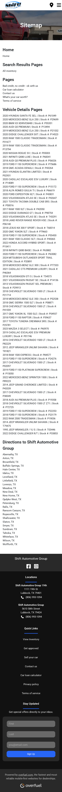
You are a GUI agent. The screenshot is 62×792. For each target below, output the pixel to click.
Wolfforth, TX (10, 544)
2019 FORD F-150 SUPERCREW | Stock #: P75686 (29, 164)
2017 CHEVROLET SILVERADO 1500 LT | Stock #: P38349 (30, 394)
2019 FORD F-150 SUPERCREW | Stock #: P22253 (29, 411)
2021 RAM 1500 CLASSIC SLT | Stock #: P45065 (29, 239)
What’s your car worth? (15, 97)
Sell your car (31, 657)
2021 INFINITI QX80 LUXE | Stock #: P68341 (27, 156)
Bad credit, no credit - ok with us (20, 85)
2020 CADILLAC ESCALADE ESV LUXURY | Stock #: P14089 (30, 181)
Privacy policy (31, 684)
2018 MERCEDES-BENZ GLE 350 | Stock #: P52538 (30, 298)
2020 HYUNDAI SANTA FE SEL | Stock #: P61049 (29, 115)
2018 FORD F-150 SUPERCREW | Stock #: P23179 (29, 414)
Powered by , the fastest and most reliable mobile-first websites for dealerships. (31, 779)
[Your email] (31, 745)
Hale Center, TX (11, 469)
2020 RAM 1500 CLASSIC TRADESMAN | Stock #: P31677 (30, 140)
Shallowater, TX (11, 518)
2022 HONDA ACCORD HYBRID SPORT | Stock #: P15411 (29, 244)
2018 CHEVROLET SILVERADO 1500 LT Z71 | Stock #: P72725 (31, 405)
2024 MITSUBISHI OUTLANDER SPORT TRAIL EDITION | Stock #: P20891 (27, 259)
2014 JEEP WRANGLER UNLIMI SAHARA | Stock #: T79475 (31, 424)
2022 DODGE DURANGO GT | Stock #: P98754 (28, 212)
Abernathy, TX (10, 454)
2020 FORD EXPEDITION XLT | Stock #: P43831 (28, 194)
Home (6, 56)
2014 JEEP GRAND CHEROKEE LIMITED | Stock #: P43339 (30, 386)
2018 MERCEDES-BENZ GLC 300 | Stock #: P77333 (30, 265)
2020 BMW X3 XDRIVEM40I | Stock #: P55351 (27, 123)
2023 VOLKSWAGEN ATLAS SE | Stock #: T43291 (30, 216)
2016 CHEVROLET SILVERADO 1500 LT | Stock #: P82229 (30, 342)
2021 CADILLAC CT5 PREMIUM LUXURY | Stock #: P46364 (30, 271)
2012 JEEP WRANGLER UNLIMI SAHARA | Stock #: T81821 (31, 349)
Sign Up (31, 754)
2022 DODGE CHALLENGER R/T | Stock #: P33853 (30, 433)
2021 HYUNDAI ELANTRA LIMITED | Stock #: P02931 (27, 173)
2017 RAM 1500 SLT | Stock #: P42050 (23, 209)
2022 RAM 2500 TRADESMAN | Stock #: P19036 (29, 418)
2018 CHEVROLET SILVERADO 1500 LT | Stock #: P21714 (30, 293)
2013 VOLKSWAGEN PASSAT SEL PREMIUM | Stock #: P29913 (28, 285)
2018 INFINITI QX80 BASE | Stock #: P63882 (27, 250)
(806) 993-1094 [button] (31, 597)
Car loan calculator (13, 89)
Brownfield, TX (10, 462)
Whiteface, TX (10, 536)
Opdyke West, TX (12, 499)
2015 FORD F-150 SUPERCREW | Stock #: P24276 (29, 358)
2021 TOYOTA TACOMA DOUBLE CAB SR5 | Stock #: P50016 (30, 203)
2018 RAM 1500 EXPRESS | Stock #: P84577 (27, 354)
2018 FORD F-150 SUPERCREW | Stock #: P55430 (29, 235)
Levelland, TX (10, 476)
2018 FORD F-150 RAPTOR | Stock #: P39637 (27, 317)
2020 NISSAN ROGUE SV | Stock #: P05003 (26, 153)
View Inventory (31, 639)
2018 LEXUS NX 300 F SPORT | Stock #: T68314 (29, 227)
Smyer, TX (8, 525)
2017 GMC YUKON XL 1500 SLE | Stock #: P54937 (30, 313)
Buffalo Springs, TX (13, 465)
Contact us (9, 93)
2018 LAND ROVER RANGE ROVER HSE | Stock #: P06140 (30, 222)
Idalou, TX (8, 473)
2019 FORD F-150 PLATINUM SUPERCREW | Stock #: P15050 (30, 371)
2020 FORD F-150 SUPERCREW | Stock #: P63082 (29, 254)
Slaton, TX (8, 521)
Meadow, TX (9, 488)
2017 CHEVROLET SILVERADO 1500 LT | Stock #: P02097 (30, 364)
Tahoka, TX (9, 532)
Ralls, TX (7, 506)
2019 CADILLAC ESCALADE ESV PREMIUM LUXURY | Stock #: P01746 (26, 334)
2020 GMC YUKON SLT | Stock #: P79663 (25, 231)
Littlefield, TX (10, 480)
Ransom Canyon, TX (14, 510)
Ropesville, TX (10, 514)
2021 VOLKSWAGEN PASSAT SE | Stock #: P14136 (30, 280)
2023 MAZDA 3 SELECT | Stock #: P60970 (26, 328)
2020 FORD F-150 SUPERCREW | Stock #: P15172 (29, 186)
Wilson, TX (8, 540)
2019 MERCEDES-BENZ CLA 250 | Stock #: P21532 (30, 130)
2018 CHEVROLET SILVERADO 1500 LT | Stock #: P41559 (30, 308)
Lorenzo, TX (9, 484)
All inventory (9, 71)
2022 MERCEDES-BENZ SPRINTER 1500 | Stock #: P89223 (30, 379)
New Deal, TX (10, 491)
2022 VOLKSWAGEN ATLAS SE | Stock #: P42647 (30, 198)
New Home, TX (11, 495)
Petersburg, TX (11, 503)
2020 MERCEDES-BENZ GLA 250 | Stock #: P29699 (30, 119)
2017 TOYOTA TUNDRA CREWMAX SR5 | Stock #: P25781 (30, 323)
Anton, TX (8, 458)
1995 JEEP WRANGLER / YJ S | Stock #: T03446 (29, 429)
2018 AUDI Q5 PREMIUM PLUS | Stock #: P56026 (29, 160)
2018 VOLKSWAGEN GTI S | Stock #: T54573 (27, 276)
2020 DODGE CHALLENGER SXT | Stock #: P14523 (30, 134)
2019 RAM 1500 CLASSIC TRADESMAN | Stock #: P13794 (30, 147)
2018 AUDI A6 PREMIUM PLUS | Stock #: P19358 (29, 399)
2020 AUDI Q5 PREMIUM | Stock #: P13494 (26, 126)
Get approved (31, 648)
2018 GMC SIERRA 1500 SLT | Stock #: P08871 (28, 302)
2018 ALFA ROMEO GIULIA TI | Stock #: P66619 (29, 190)
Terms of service (12, 100)
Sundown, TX (10, 529)
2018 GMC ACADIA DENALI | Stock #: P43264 (28, 168)
